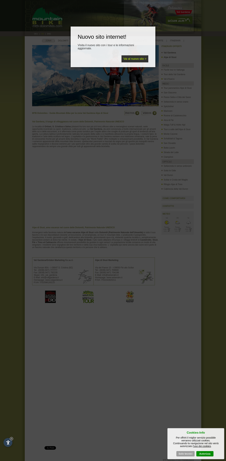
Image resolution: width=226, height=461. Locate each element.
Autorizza (204, 453)
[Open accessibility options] (8, 442)
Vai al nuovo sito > (134, 58)
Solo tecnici (185, 453)
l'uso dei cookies (202, 446)
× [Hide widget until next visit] (11, 438)
